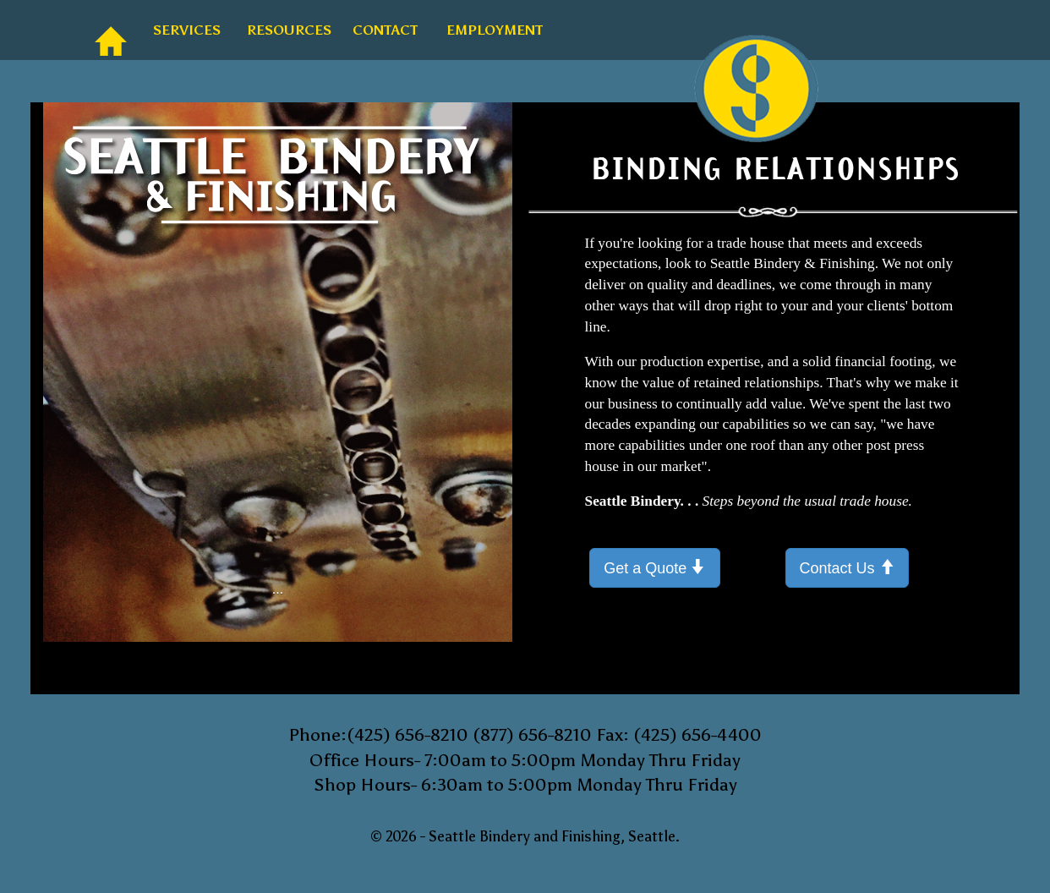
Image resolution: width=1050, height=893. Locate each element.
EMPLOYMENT (487, 30)
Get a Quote (655, 567)
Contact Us (847, 567)
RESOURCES (282, 30)
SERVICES (181, 30)
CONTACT (380, 30)
